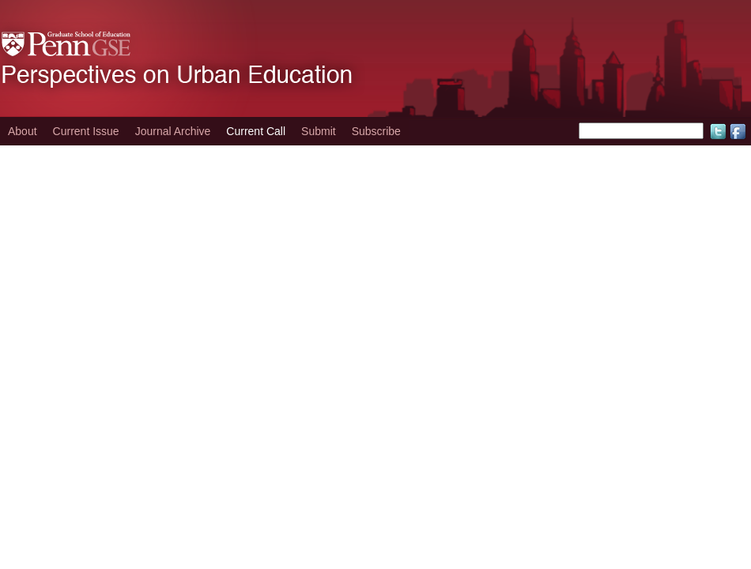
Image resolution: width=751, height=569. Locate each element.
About (22, 131)
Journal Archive (173, 131)
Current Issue (86, 131)
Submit (318, 131)
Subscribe (376, 131)
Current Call (255, 131)
